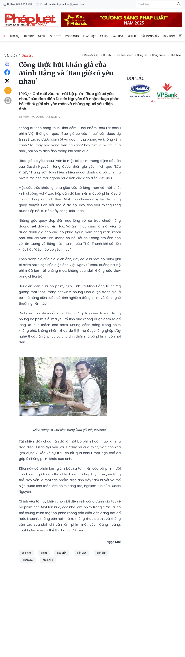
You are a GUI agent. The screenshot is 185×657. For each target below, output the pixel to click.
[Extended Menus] (180, 35)
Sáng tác (142, 55)
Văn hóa (118, 36)
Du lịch (107, 55)
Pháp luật (89, 36)
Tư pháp (29, 36)
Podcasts (72, 36)
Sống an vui (158, 55)
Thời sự (14, 36)
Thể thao (176, 55)
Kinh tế (132, 36)
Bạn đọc (169, 36)
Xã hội (104, 36)
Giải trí (27, 55)
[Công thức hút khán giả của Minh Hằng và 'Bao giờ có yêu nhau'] (30, 20)
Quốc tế (55, 36)
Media (42, 36)
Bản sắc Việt (91, 55)
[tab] (152, 101)
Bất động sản (150, 36)
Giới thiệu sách (124, 55)
